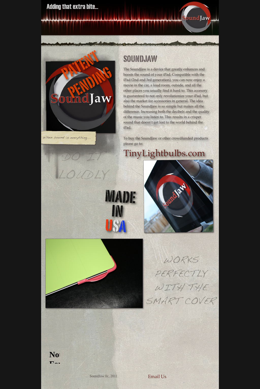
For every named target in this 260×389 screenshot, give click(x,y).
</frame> (54, 354)
